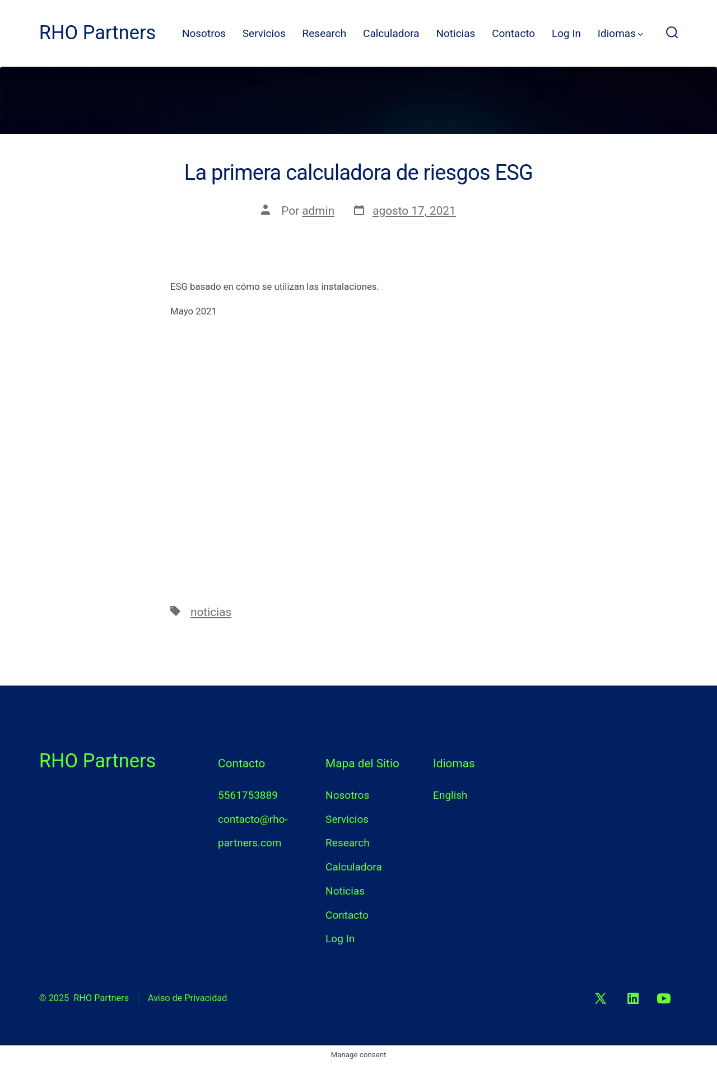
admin (318, 210)
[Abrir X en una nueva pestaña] (601, 998)
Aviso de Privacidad (187, 998)
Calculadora (391, 33)
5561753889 (248, 795)
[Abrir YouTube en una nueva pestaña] (664, 998)
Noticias (455, 33)
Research (324, 33)
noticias (210, 612)
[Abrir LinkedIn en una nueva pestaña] (633, 998)
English (450, 795)
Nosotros (204, 33)
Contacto (513, 33)
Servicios (264, 33)
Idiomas (620, 33)
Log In (566, 33)
